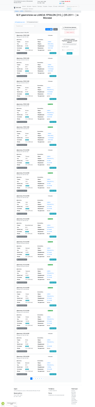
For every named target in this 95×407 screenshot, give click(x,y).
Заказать (69, 53)
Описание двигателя (22, 53)
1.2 (47, 344)
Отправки (45, 6)
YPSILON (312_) (50, 89)
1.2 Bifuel (49, 367)
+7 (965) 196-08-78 (69, 32)
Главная (17, 11)
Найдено (49, 29)
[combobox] (73, 6)
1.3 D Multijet (50, 46)
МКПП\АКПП (61, 6)
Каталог (24, 6)
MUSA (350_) (50, 43)
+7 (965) (65, 1)
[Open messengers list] (2, 403)
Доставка (29, 6)
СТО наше (55, 6)
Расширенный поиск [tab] (32, 22)
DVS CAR (17, 8)
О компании (25, 8)
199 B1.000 (50, 48)
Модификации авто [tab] (20, 22)
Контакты (31, 8)
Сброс (55, 29)
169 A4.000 (49, 346)
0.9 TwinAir (49, 206)
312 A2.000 (49, 162)
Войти (69, 8)
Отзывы (50, 6)
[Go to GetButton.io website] (3, 405)
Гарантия (34, 6)
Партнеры (39, 6)
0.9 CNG (49, 160)
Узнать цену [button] (53, 53)
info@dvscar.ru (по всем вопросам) (56, 395)
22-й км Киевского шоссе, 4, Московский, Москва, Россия (23, 2)
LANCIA (21, 11)
